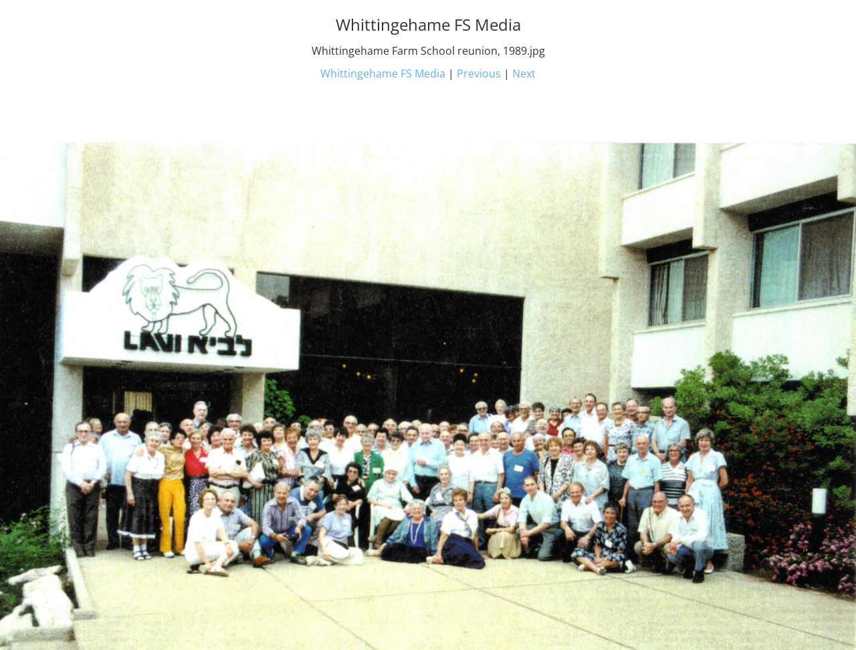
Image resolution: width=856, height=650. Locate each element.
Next (524, 73)
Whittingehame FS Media (382, 73)
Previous (479, 73)
